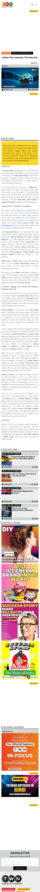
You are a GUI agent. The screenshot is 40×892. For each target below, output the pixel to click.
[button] (36, 5)
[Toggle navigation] (32, 5)
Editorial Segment (13, 727)
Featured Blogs (23, 889)
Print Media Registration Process (22, 492)
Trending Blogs (8, 889)
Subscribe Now (20, 868)
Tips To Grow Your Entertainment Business (22, 509)
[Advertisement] (19, 33)
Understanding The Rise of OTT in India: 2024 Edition (23, 458)
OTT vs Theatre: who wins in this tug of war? (24, 475)
